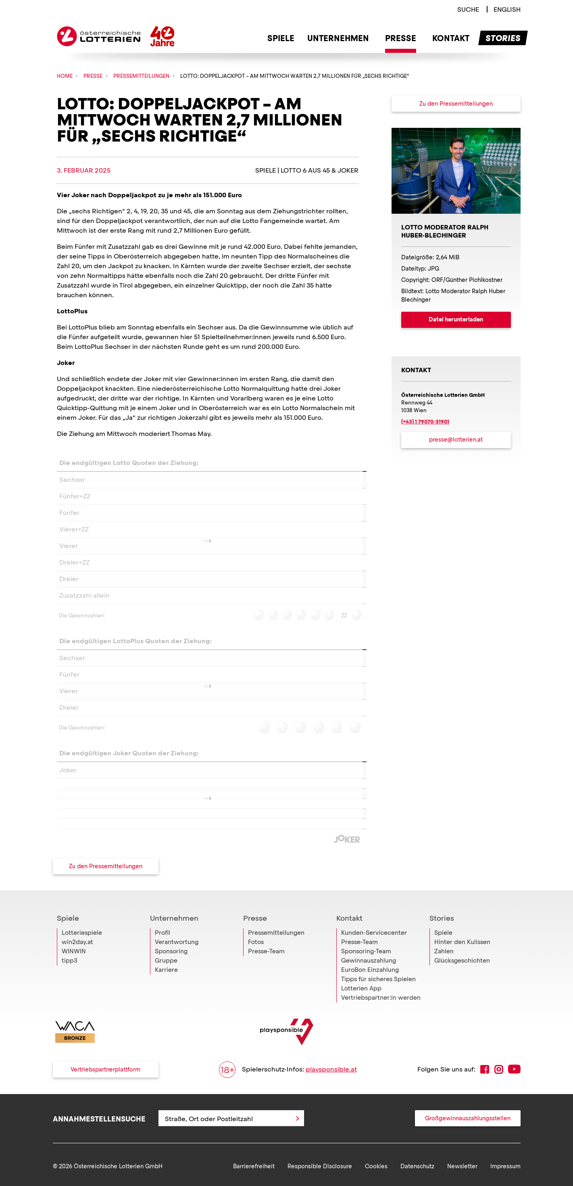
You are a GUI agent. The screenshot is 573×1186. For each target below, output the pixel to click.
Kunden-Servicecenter (374, 956)
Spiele (68, 941)
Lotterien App (361, 1012)
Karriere (166, 993)
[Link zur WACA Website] (75, 1055)
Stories (441, 941)
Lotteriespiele (82, 956)
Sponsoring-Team (366, 975)
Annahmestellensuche (99, 1142)
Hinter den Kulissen (462, 965)
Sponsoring (171, 975)
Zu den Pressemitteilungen (105, 866)
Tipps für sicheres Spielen (378, 1002)
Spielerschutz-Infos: (288, 1093)
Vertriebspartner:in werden (381, 1021)
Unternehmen (174, 941)
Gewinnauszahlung (368, 984)
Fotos (256, 965)
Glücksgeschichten (462, 984)
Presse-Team (266, 975)
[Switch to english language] (507, 9)
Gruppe (166, 984)
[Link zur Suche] (468, 9)
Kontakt (349, 941)
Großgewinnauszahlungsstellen (467, 1141)
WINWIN (74, 975)
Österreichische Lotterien (99, 36)
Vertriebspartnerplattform (105, 1092)
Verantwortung (176, 965)
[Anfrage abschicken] (297, 1141)
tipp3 (69, 984)
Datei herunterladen (456, 319)
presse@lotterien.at (456, 439)
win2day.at (77, 965)
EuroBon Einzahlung (370, 993)
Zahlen (444, 975)
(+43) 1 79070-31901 (425, 421)
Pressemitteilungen (276, 956)
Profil (162, 956)
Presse (255, 941)
